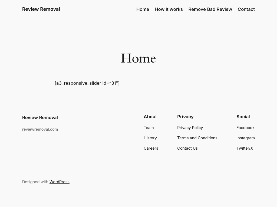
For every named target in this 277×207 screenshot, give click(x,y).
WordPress (60, 181)
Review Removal (41, 9)
